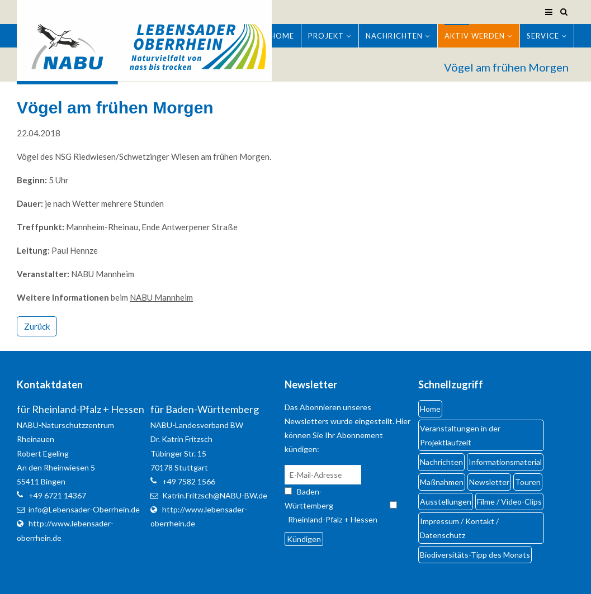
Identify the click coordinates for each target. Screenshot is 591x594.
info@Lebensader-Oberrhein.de (84, 509)
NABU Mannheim (161, 297)
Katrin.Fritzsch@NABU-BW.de (214, 495)
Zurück (37, 326)
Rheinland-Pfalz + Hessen (332, 519)
